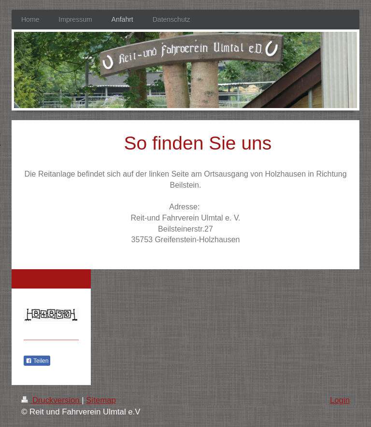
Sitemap (101, 400)
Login (340, 400)
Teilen (37, 361)
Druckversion (51, 400)
